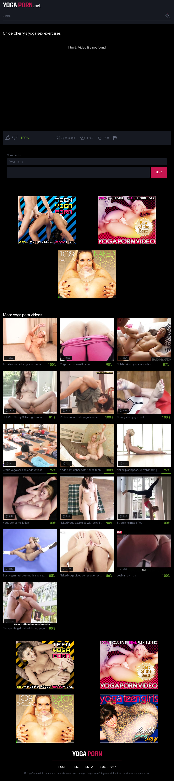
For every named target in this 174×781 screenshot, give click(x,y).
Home (62, 766)
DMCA (89, 766)
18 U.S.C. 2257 (107, 766)
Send (158, 172)
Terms (75, 766)
